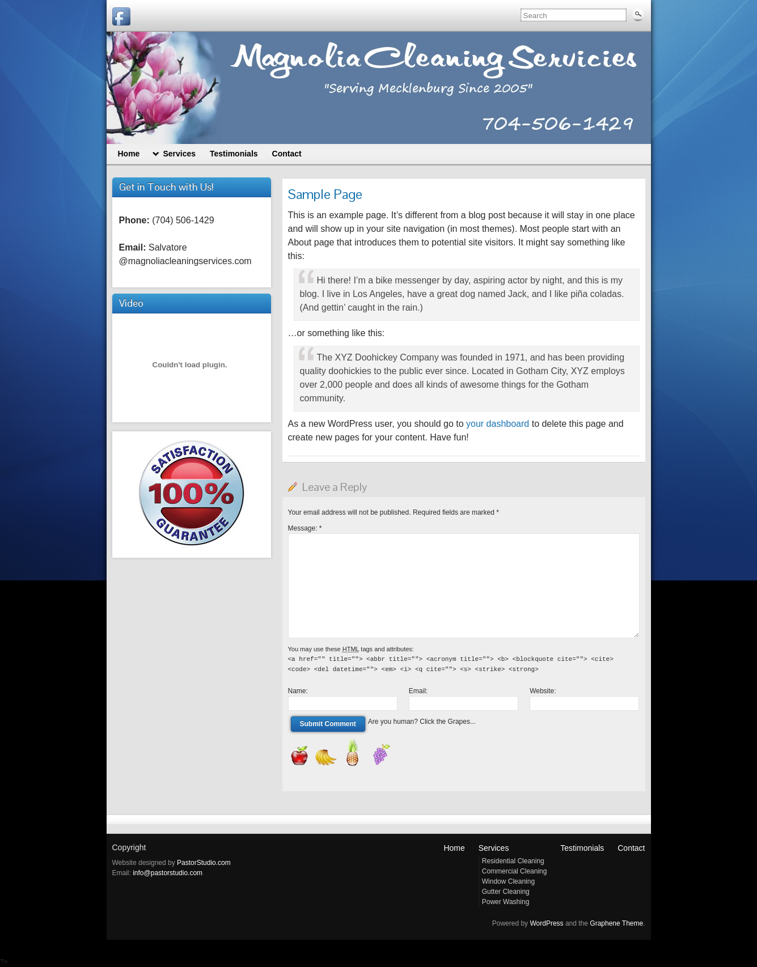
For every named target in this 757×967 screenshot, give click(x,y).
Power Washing (506, 902)
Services (494, 848)
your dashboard (497, 424)
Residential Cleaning (513, 861)
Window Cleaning (508, 881)
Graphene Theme (616, 923)
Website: (543, 691)
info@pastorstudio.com (167, 873)
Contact (631, 848)
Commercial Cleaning (514, 871)
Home (453, 848)
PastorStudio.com (204, 863)
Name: (298, 691)
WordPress (546, 923)
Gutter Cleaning (506, 892)
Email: (418, 691)
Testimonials (582, 848)
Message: (305, 528)
